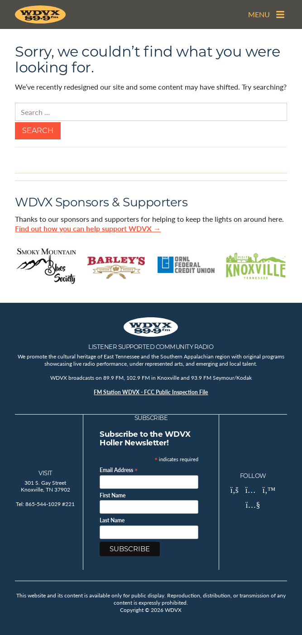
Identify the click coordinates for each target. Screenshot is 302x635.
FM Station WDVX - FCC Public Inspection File (151, 392)
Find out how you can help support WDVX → (88, 228)
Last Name (112, 520)
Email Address (119, 469)
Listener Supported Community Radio (150, 346)
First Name (112, 495)
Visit (45, 473)
